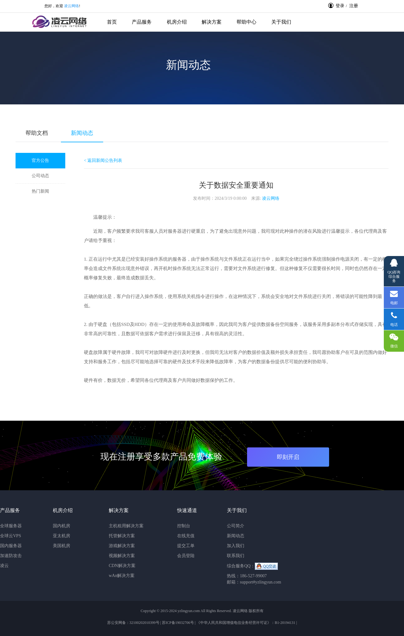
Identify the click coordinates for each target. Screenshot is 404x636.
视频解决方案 (122, 555)
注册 (353, 5)
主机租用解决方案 (126, 526)
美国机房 (61, 545)
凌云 (4, 565)
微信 (392, 341)
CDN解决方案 (122, 565)
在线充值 (186, 535)
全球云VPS (10, 535)
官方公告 (40, 160)
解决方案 (212, 22)
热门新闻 (40, 191)
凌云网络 (71, 6)
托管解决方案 (122, 535)
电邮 (394, 297)
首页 (112, 22)
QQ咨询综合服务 (394, 271)
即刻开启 (288, 457)
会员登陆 (186, 555)
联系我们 (235, 555)
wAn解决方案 (122, 575)
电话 (394, 321)
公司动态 (40, 175)
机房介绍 (177, 22)
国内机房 (61, 526)
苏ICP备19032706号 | (178, 622)
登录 (336, 5)
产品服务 (142, 22)
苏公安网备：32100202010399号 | (134, 622)
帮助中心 (246, 22)
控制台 (183, 526)
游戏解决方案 (122, 545)
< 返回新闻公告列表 (103, 160)
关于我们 (281, 22)
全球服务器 (11, 526)
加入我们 (235, 545)
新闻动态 (82, 133)
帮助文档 (36, 133)
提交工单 (186, 545)
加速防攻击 (11, 555)
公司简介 (235, 526)
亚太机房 (61, 535)
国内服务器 (11, 545)
